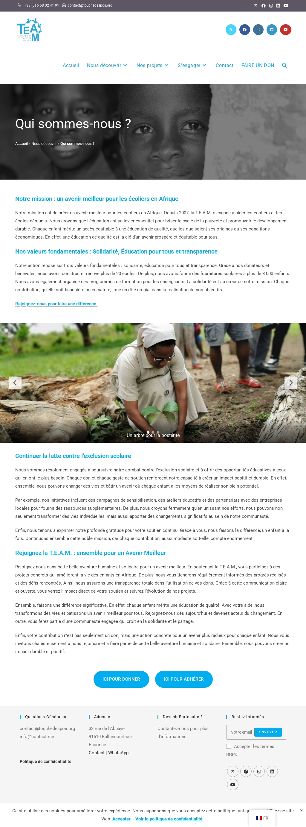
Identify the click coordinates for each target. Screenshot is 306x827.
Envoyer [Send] (268, 732)
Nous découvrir (44, 143)
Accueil (21, 143)
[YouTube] (285, 6)
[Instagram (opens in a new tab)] (258, 29)
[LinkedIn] (278, 6)
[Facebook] (263, 6)
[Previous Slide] (15, 383)
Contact (97, 752)
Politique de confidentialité (45, 761)
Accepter (121, 819)
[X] (256, 6)
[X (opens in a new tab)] (231, 29)
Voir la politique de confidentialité (168, 819)
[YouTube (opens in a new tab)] (285, 29)
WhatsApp (118, 752)
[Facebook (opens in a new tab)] (244, 29)
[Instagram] (271, 6)
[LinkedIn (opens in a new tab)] (272, 29)
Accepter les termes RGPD (250, 750)
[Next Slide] (290, 383)
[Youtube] (232, 784)
